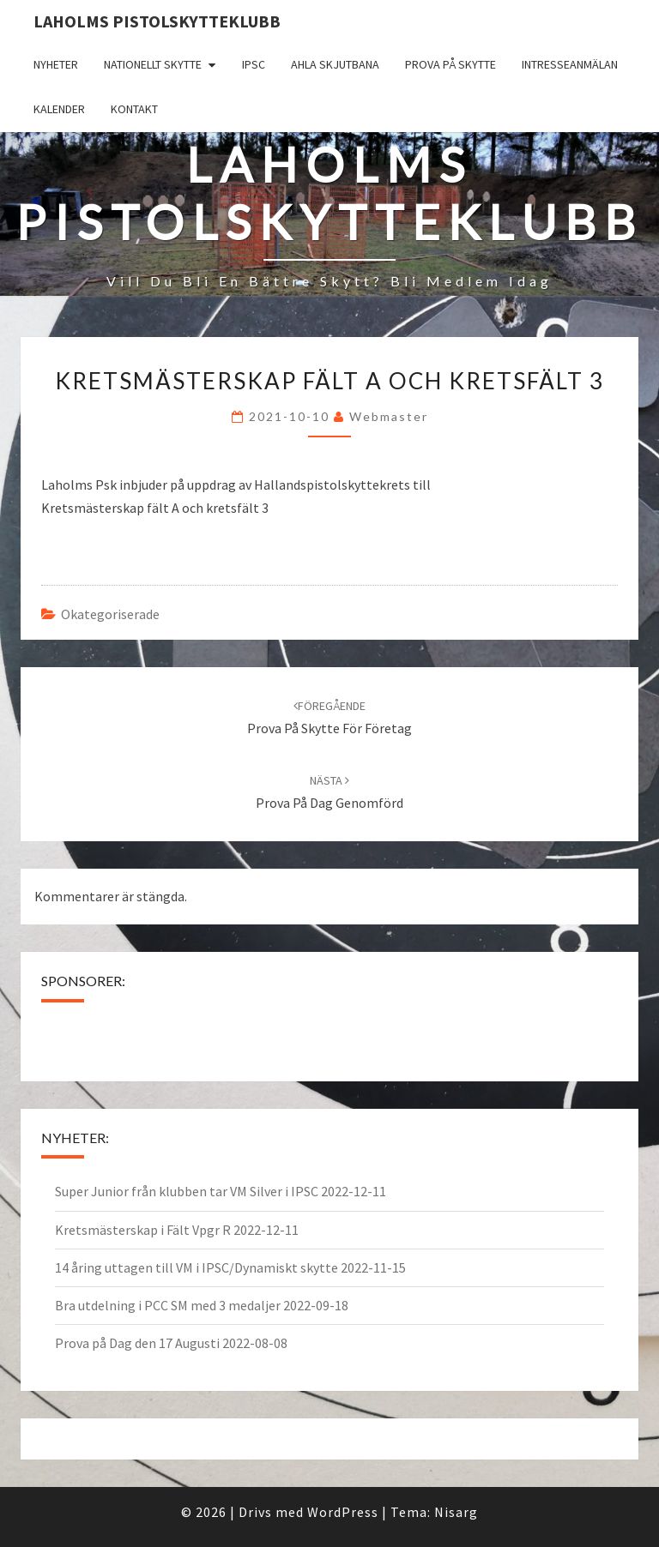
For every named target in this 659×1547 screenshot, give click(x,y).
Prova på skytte (450, 64)
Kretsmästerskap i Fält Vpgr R (143, 1229)
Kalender (59, 109)
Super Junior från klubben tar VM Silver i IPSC (186, 1191)
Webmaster (388, 416)
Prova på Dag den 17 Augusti (137, 1342)
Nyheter (55, 64)
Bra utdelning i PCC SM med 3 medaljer (168, 1305)
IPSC (253, 64)
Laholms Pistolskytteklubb (157, 21)
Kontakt (134, 109)
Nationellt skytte (153, 64)
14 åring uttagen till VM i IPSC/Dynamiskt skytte (196, 1267)
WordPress (342, 1511)
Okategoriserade (110, 614)
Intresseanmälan (570, 64)
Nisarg (456, 1511)
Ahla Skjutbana (335, 64)
